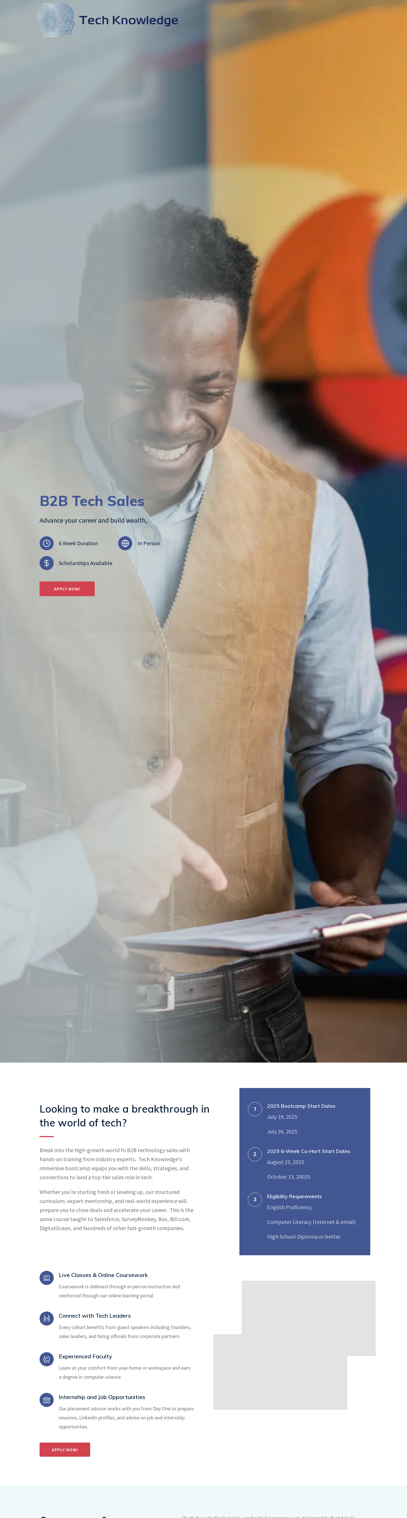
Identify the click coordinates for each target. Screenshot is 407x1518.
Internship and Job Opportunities (102, 1396)
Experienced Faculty (85, 1356)
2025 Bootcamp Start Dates (301, 1106)
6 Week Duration (78, 543)
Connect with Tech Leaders (95, 1315)
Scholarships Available (85, 562)
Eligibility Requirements (294, 1196)
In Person (148, 543)
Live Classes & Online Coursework (103, 1274)
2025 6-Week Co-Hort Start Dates (308, 1151)
